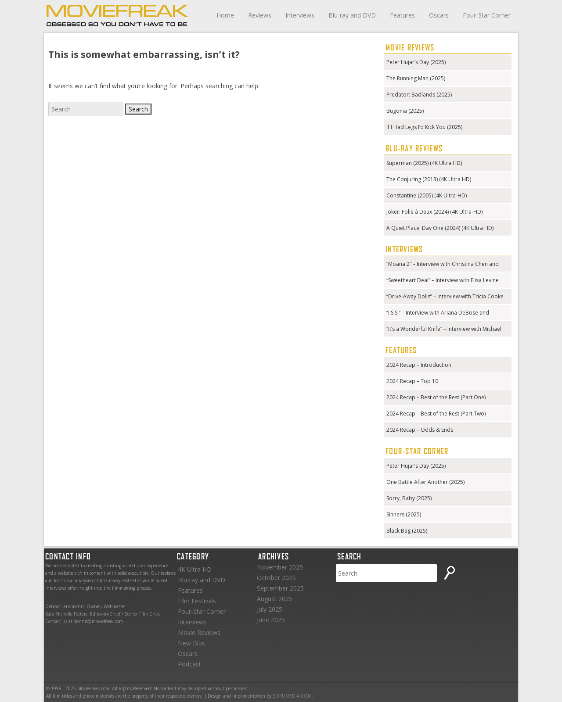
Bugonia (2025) (405, 111)
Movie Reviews (199, 632)
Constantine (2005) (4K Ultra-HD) (426, 195)
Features (402, 15)
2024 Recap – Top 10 (412, 381)
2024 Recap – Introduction (418, 365)
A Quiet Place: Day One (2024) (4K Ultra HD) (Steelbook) (440, 228)
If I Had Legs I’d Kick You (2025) (424, 127)
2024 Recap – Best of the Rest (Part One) (436, 397)
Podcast (189, 664)
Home (225, 15)
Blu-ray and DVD (352, 15)
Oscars (439, 15)
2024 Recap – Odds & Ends (419, 429)
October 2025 (276, 577)
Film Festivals (197, 601)
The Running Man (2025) (415, 78)
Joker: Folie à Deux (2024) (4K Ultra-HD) (434, 211)
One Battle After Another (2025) (425, 482)
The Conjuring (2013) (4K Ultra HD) (428, 179)
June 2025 (271, 620)
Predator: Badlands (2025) (419, 94)
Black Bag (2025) (406, 530)
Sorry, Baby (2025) (409, 498)
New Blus (191, 643)
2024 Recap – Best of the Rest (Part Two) (436, 413)
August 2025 (274, 599)
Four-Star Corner (487, 15)
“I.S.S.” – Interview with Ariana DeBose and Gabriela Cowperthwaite (437, 313)
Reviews (259, 15)
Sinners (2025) (403, 514)
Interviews (299, 15)
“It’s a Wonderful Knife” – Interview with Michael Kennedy (443, 329)
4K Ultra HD (195, 569)
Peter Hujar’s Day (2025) (416, 62)
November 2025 (280, 567)
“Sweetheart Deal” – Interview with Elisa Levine (442, 280)
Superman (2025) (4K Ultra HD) (424, 163)
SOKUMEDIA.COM (292, 696)
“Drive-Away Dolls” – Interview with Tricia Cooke (445, 296)
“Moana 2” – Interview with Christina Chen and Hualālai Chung (442, 264)
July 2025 (269, 609)
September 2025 (280, 588)
